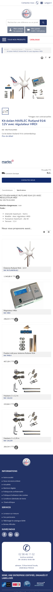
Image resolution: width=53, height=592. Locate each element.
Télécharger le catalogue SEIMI (14, 521)
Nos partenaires (9, 517)
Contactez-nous (27, 3)
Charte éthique (9, 502)
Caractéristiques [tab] (7, 190)
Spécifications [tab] (21, 190)
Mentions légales (9, 488)
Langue (48, 3)
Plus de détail (7, 136)
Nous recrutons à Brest (11, 481)
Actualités (7, 484)
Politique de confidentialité (13, 491)
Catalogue (35, 39)
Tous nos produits (13, 39)
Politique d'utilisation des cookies (15, 495)
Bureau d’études (9, 524)
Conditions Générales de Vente (14, 499)
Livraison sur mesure (11, 513)
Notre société (8, 477)
